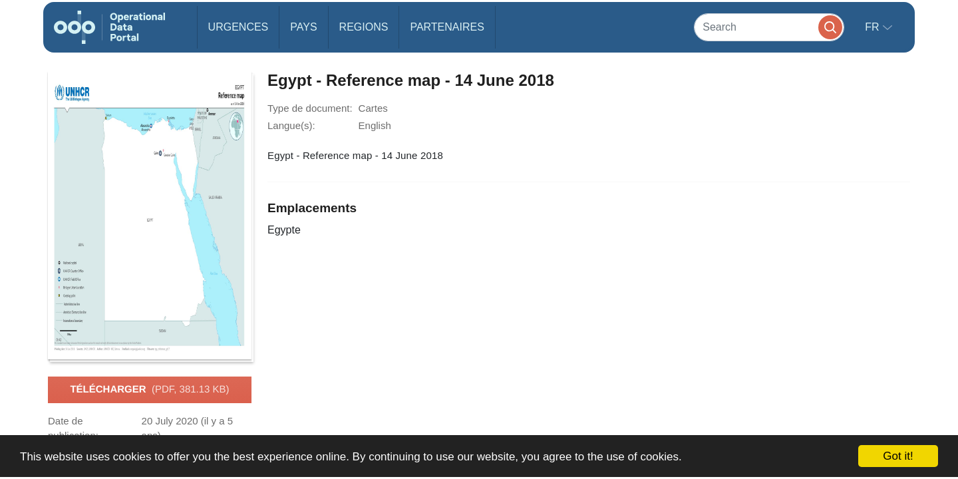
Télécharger (149, 390)
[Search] (769, 27)
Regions (364, 27)
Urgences (238, 27)
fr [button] (873, 27)
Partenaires (447, 27)
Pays (303, 27)
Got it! (898, 456)
